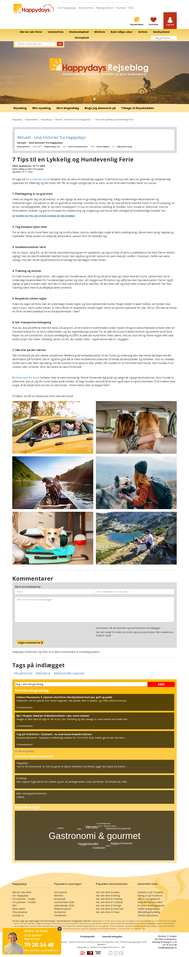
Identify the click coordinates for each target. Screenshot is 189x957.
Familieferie (60, 915)
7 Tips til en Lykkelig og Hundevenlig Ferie (113, 119)
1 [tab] (94, 99)
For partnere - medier (23, 898)
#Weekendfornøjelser (69, 673)
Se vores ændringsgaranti (151, 905)
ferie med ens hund (38, 179)
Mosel (108, 846)
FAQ (130, 8)
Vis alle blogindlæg (25, 751)
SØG (161, 684)
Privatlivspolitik (87, 936)
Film (14, 905)
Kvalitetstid (99, 847)
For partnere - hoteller (24, 902)
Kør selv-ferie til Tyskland (109, 902)
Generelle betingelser (112, 936)
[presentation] (40, 631)
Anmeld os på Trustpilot (150, 892)
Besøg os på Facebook (150, 895)
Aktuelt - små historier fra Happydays (72, 119)
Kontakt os (18, 915)
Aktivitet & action (110, 826)
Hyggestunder (88, 844)
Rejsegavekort (105, 8)
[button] (170, 21)
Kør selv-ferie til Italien (108, 892)
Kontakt (121, 8)
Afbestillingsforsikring (149, 912)
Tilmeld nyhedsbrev (148, 915)
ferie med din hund (27, 377)
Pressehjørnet (19, 912)
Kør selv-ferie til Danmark (109, 908)
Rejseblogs (46, 119)
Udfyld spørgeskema (149, 908)
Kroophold (59, 898)
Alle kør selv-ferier (22, 892)
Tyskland (60, 828)
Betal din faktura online (150, 902)
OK (60, 44)
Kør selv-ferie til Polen (107, 912)
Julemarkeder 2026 (64, 905)
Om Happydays (67, 8)
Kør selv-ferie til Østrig (108, 895)
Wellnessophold (62, 908)
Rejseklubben (32, 119)
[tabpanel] (94, 72)
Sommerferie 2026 (64, 902)
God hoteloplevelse (104, 823)
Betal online (86, 8)
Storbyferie (60, 912)
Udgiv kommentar (30, 642)
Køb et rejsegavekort (149, 898)
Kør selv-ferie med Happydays (73, 2)
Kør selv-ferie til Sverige (108, 905)
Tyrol (100, 826)
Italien (115, 843)
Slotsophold (60, 892)
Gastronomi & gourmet (94, 836)
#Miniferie (43, 673)
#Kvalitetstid (23, 673)
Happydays (17, 119)
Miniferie (58, 895)
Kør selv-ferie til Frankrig (109, 898)
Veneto (91, 827)
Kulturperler (126, 843)
